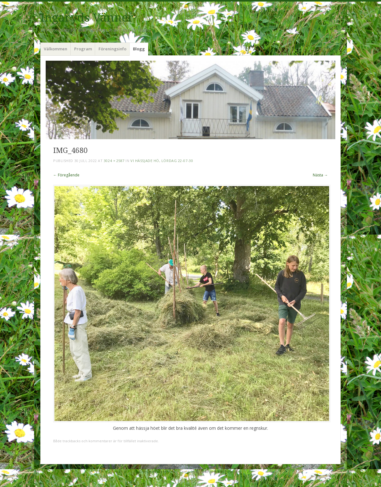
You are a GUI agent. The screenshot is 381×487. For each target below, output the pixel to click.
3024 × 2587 (114, 160)
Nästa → (320, 175)
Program (83, 49)
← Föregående (66, 175)
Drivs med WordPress (157, 471)
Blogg (139, 49)
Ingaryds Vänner (87, 17)
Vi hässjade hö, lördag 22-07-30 (161, 160)
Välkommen (55, 49)
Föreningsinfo (112, 49)
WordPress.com (227, 471)
